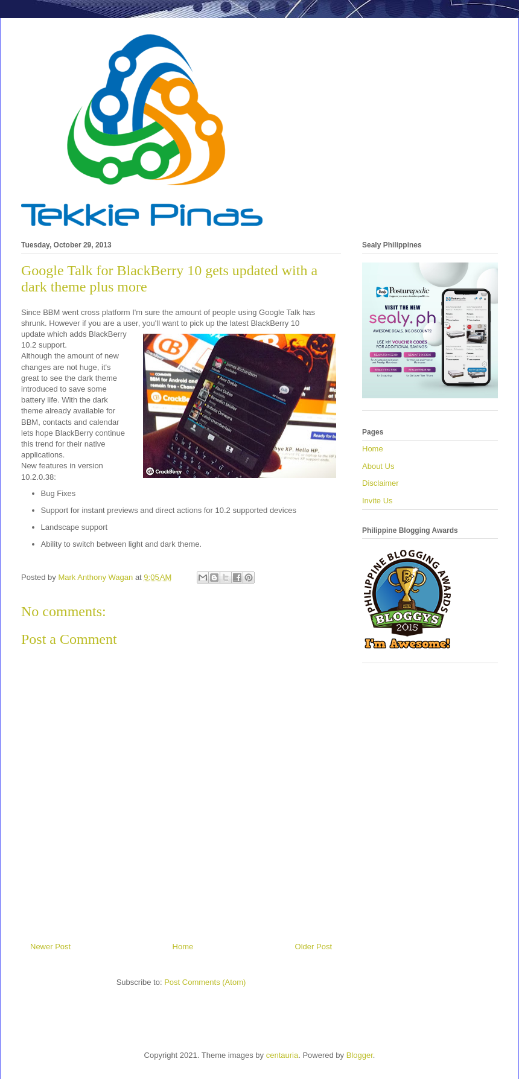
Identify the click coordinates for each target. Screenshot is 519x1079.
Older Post (313, 946)
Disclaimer (380, 483)
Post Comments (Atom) (205, 982)
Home (183, 946)
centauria (282, 1055)
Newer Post (50, 946)
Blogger (359, 1055)
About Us (378, 466)
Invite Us (377, 500)
